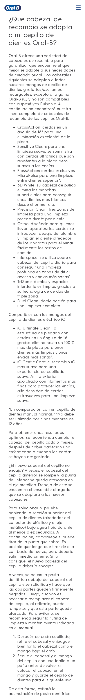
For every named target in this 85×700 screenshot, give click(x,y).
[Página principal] (12, 8)
